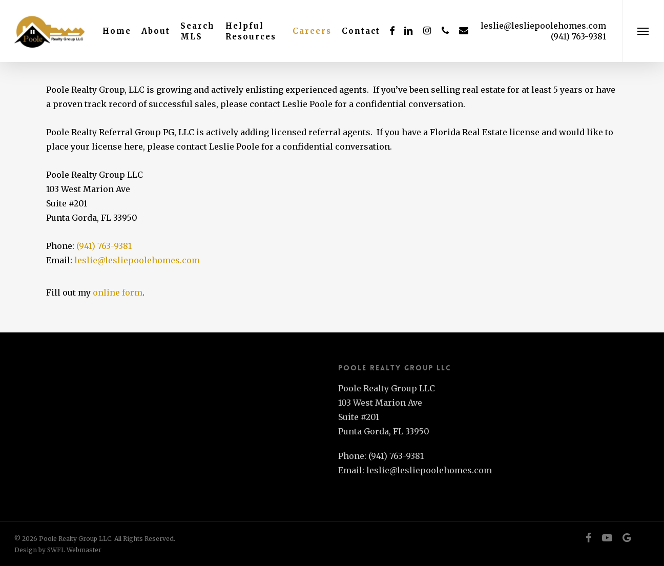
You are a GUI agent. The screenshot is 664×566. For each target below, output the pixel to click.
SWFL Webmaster (74, 550)
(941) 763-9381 (104, 246)
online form (117, 292)
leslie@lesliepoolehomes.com (543, 25)
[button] (643, 31)
